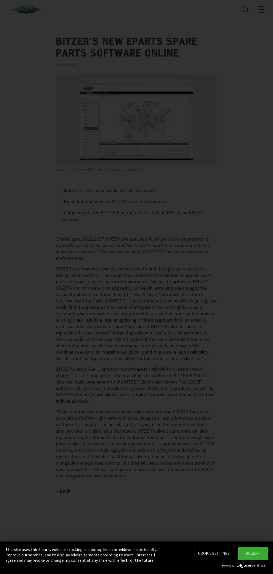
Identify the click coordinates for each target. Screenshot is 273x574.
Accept (253, 553)
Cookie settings (214, 553)
